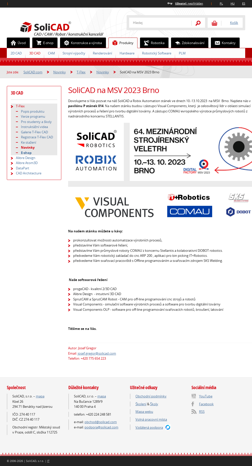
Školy (154, 404)
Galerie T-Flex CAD (34, 132)
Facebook (206, 404)
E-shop (43, 43)
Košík (234, 22)
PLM (182, 53)
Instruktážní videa (34, 127)
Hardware (127, 53)
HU (233, 3)
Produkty (121, 43)
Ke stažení (28, 142)
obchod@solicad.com (101, 422)
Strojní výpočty (74, 53)
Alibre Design (25, 158)
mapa (40, 396)
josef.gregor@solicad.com (97, 353)
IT (48, 461)
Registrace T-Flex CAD (37, 137)
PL (221, 3)
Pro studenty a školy (36, 121)
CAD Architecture (28, 173)
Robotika (152, 43)
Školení (140, 404)
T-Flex (81, 72)
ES (243, 3)
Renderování (102, 53)
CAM (51, 53)
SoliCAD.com (70, 28)
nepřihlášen (189, 3)
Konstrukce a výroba (81, 43)
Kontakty (223, 43)
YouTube (205, 396)
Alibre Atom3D (27, 163)
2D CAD (16, 53)
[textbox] (157, 23)
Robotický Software (156, 53)
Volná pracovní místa (151, 419)
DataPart (22, 168)
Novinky (59, 72)
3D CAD (34, 53)
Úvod (16, 43)
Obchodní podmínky (150, 396)
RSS (202, 411)
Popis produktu (32, 111)
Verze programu (33, 116)
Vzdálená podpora (149, 427)
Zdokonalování (187, 43)
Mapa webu (144, 411)
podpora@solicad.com (101, 427)
